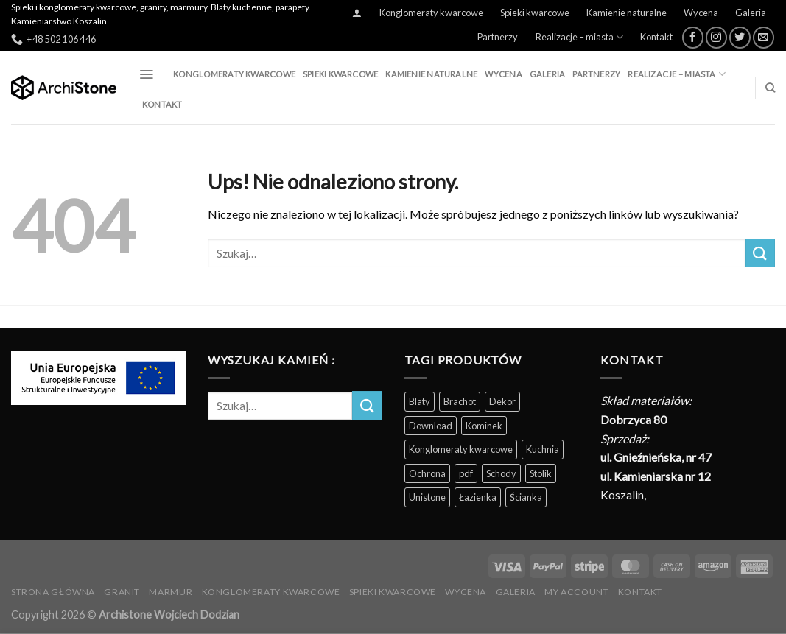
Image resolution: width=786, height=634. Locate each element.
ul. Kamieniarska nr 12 (655, 476)
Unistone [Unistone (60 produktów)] (427, 497)
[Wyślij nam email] (763, 37)
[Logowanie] (357, 13)
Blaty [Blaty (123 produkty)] (419, 401)
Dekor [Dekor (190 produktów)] (502, 401)
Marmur (170, 591)
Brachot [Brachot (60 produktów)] (459, 401)
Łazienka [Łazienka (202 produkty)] (477, 497)
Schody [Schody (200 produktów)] (501, 473)
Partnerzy (497, 37)
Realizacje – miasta (579, 37)
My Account (576, 591)
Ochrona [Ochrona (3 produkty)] (427, 473)
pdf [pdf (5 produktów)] (466, 473)
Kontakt (656, 37)
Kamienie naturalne (626, 12)
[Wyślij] (760, 253)
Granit (122, 591)
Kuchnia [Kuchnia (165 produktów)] (542, 449)
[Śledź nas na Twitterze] (740, 37)
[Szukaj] (770, 87)
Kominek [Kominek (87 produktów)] (484, 426)
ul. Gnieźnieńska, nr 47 (656, 457)
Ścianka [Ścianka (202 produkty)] (526, 497)
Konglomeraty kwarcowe (431, 12)
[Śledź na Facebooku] (692, 37)
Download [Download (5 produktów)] (430, 426)
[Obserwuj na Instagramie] (716, 37)
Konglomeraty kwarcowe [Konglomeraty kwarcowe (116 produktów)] (461, 449)
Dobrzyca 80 (633, 419)
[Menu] (146, 74)
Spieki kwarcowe (534, 12)
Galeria (750, 12)
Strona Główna (53, 591)
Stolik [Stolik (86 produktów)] (541, 473)
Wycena (701, 12)
